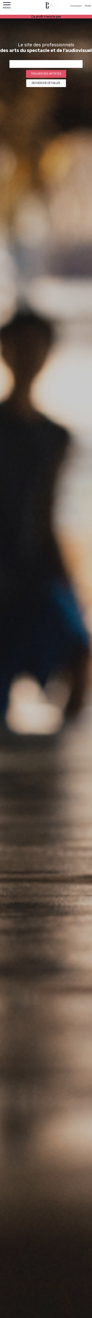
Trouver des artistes (46, 73)
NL (90, 6)
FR (86, 6)
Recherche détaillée (46, 83)
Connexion (76, 6)
